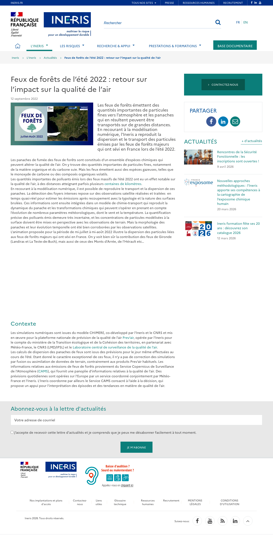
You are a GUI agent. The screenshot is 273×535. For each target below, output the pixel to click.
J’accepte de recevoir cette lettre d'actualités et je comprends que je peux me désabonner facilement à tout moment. (105, 432)
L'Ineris (31, 57)
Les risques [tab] (70, 46)
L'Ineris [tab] (37, 46)
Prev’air (128, 337)
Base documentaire (235, 46)
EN (245, 22)
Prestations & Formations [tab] (173, 46)
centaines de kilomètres (123, 183)
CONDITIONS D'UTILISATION (230, 502)
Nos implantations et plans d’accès (45, 502)
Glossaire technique (119, 502)
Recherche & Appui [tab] (113, 46)
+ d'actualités (252, 140)
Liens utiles (98, 502)
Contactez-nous (223, 84)
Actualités (50, 57)
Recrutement (172, 500)
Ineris (15, 57)
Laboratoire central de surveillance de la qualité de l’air (115, 347)
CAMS (43, 371)
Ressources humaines (147, 502)
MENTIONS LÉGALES (196, 502)
